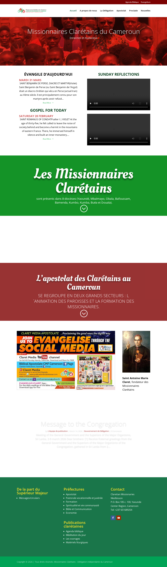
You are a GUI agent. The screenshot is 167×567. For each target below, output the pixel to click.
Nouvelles (145, 11)
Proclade (133, 11)
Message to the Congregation (83, 423)
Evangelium (145, 2)
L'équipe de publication (58, 431)
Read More (83, 455)
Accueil (73, 11)
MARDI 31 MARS (30, 80)
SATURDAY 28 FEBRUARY (36, 116)
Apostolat (121, 11)
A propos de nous (88, 11)
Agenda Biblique (132, 2)
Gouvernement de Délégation (96, 431)
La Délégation (106, 11)
